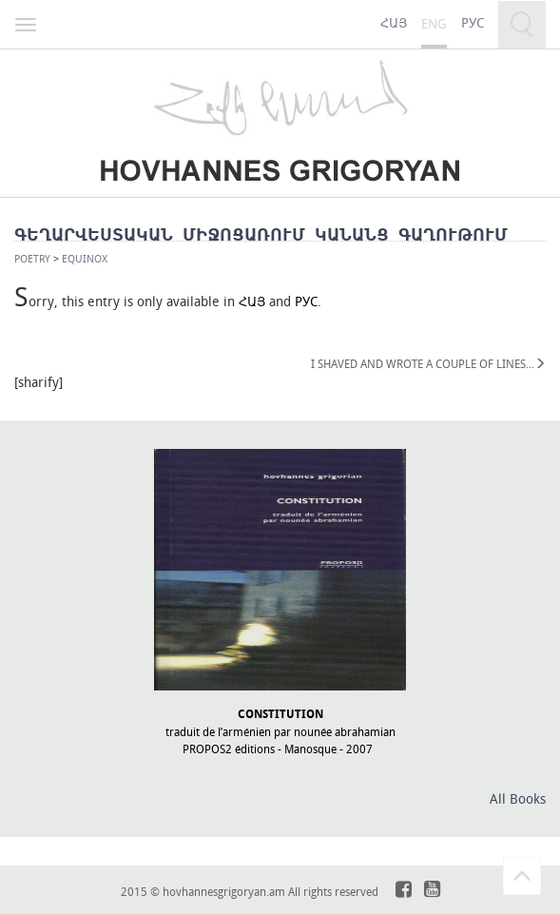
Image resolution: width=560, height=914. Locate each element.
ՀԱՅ (252, 301)
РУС (306, 301)
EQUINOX (84, 258)
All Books (518, 798)
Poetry (32, 258)
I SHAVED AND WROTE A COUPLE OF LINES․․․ (428, 363)
